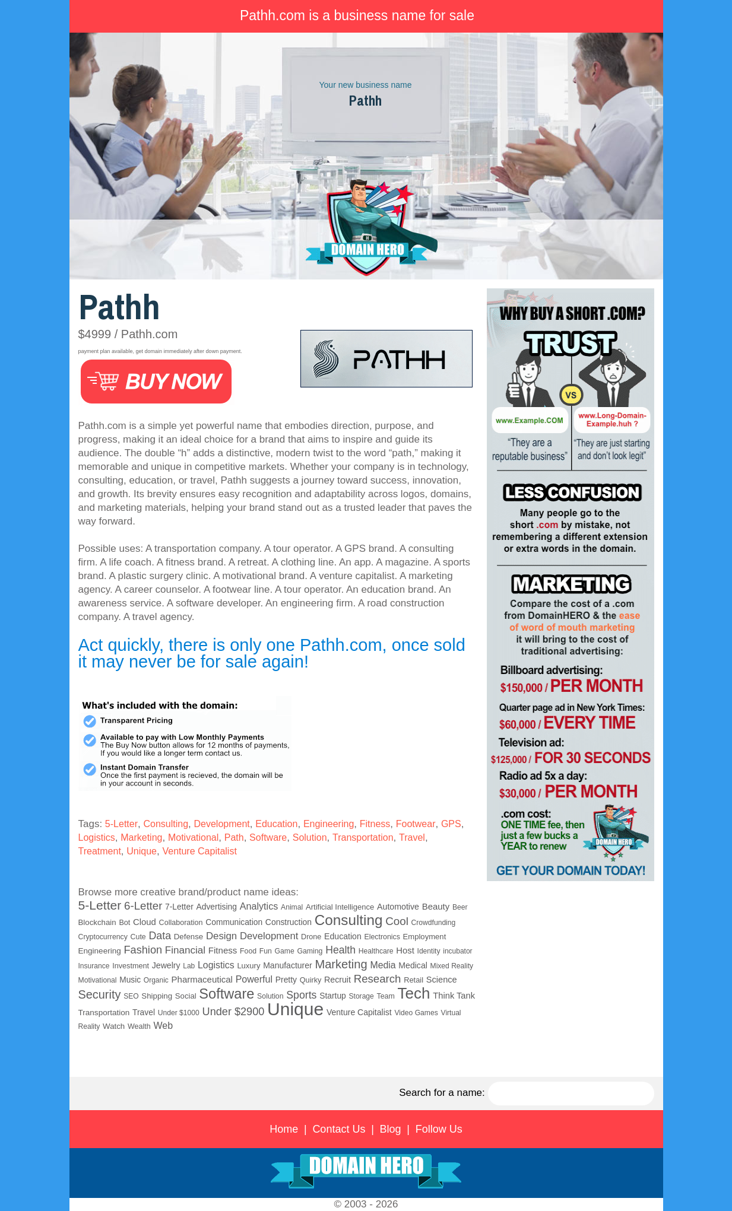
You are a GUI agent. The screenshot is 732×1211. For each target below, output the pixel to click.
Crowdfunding (433, 922)
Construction (288, 922)
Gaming (309, 951)
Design (221, 936)
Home (284, 1129)
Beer (460, 907)
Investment (130, 966)
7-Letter (179, 906)
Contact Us (338, 1129)
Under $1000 (178, 1013)
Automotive (398, 906)
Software (268, 837)
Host (405, 950)
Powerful (254, 979)
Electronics (382, 937)
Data (159, 936)
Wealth (139, 1026)
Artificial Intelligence (340, 906)
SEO (130, 996)
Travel (412, 837)
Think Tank (454, 995)
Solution (310, 837)
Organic (156, 980)
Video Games (416, 1013)
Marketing (141, 837)
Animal (292, 907)
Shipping (156, 995)
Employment (424, 936)
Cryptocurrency (103, 937)
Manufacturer (287, 965)
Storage (361, 996)
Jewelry (166, 965)
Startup (332, 995)
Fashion (142, 950)
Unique (141, 851)
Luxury (248, 965)
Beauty (435, 906)
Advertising (216, 906)
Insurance (94, 966)
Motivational (193, 837)
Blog (390, 1129)
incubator (457, 951)
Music (130, 979)
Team (385, 996)
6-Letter (143, 905)
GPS (451, 824)
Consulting (165, 824)
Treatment (99, 851)
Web (163, 1026)
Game (284, 951)
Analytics (259, 906)
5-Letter (121, 824)
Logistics (96, 837)
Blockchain (97, 922)
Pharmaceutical (202, 979)
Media (382, 965)
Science (441, 979)
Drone (311, 937)
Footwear (416, 824)
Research (377, 978)
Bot (124, 922)
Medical (412, 965)
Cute (138, 937)
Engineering (328, 824)
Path (234, 837)
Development (222, 824)
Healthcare (376, 951)
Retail (413, 979)
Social (186, 995)
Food (248, 951)
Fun (265, 951)
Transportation (363, 837)
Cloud (144, 922)
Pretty (286, 979)
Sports (301, 995)
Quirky (310, 980)
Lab (189, 966)
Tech (414, 993)
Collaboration (181, 922)
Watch (114, 1026)
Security (99, 994)
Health (340, 950)
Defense (188, 936)
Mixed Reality (452, 966)
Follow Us (439, 1129)
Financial (185, 950)
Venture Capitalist (199, 851)
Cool (396, 921)
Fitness (375, 824)
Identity (429, 951)
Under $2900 (233, 1012)
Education (276, 824)
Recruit (337, 979)
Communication (233, 922)
